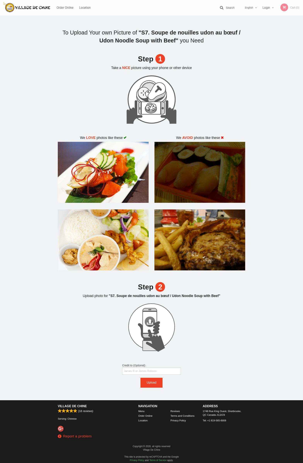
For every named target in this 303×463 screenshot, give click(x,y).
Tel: (214, 420)
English (249, 7)
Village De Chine (72, 406)
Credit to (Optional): (151, 369)
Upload (152, 382)
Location (85, 7)
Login (266, 7)
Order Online (65, 7)
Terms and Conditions (182, 415)
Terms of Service (158, 460)
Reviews (175, 411)
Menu (141, 411)
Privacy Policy (178, 420)
